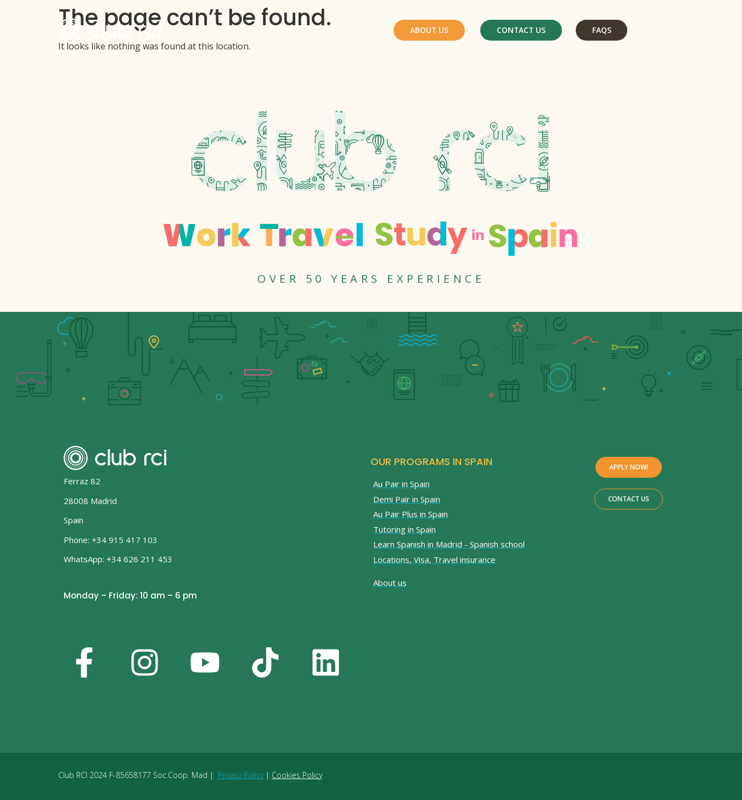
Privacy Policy (240, 775)
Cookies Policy (297, 775)
